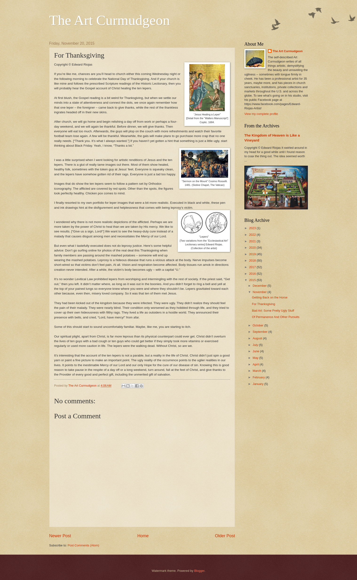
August (258, 338)
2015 (253, 280)
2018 (253, 260)
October (258, 325)
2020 (253, 247)
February (259, 377)
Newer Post (60, 535)
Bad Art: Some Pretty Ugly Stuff (273, 310)
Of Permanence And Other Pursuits (275, 317)
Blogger (199, 570)
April (256, 364)
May (256, 358)
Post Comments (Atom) (83, 545)
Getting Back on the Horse (269, 297)
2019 (253, 254)
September (260, 331)
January (258, 384)
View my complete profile (261, 114)
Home (143, 535)
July (256, 345)
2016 (253, 273)
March (257, 370)
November (260, 292)
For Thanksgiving (263, 304)
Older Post (225, 535)
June (256, 351)
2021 (253, 241)
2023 (253, 228)
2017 (253, 267)
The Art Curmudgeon (109, 20)
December (260, 285)
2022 (253, 234)
